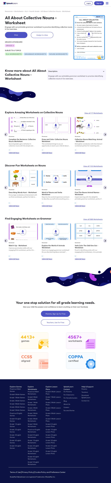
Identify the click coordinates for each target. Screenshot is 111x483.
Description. (76, 71)
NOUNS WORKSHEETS (58, 54)
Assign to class (42, 35)
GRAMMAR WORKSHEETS (35, 54)
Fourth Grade (34, 11)
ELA (26, 11)
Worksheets (18, 11)
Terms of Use (15, 472)
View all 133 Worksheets (93, 166)
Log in (89, 3)
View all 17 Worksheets (93, 113)
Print (16, 35)
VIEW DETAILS (14, 153)
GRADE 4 (10, 46)
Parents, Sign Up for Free (55, 314)
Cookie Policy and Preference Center (50, 472)
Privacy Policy (28, 472)
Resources (9, 11)
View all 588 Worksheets (93, 219)
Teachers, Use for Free (55, 322)
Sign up (99, 3)
